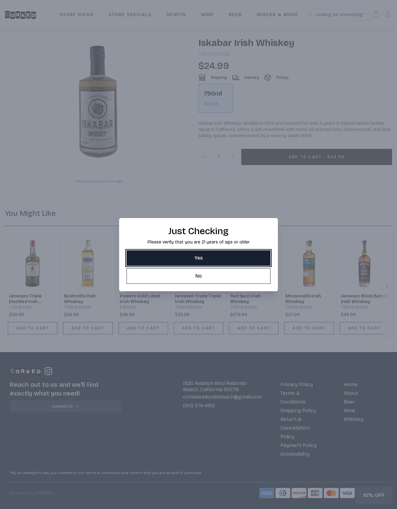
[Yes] (198, 258)
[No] (198, 276)
